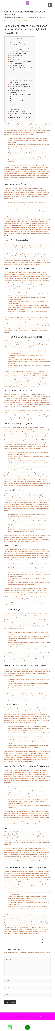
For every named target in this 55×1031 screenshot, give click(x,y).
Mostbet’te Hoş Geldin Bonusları (19, 95)
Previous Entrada (13, 951)
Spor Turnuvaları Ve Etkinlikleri (18, 122)
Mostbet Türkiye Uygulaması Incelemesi (21, 60)
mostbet (6, 247)
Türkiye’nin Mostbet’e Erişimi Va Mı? (20, 128)
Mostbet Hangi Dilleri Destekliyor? (19, 62)
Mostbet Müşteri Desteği (17, 110)
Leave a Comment (9, 29)
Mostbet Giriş (13, 89)
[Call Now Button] (27, 1027)
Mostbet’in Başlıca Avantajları (18, 56)
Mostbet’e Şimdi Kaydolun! (17, 116)
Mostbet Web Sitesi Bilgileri (17, 76)
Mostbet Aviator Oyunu (16, 54)
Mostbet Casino (14, 68)
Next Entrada (43, 951)
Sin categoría (19, 29)
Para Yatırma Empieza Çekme (18, 64)
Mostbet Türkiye (14, 70)
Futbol (11, 83)
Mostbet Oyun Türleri (16, 66)
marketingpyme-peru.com (41, 1027)
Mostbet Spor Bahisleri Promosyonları (20, 58)
